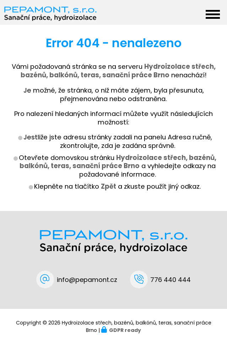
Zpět (108, 186)
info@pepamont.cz (87, 279)
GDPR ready (125, 330)
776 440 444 (170, 279)
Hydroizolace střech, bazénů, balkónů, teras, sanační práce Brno (118, 162)
